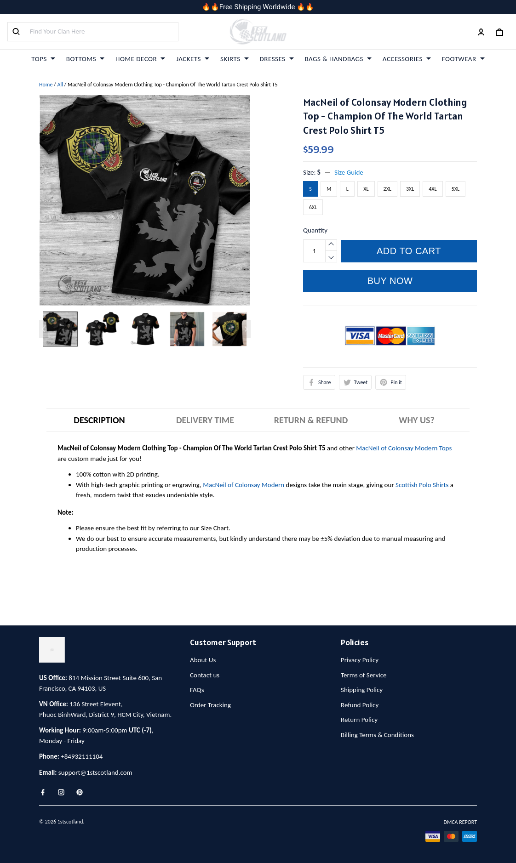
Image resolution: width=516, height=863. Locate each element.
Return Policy (359, 719)
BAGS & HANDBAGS (338, 59)
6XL (313, 207)
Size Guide (348, 172)
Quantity (315, 230)
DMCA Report (460, 822)
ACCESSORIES (407, 59)
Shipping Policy (362, 690)
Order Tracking (210, 705)
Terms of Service (364, 675)
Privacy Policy (359, 660)
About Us (203, 660)
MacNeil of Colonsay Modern (243, 485)
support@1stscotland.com (95, 772)
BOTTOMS (85, 59)
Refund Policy (359, 705)
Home (45, 84)
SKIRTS (234, 59)
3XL (410, 189)
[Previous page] (43, 329)
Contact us (204, 675)
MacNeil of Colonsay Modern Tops (404, 448)
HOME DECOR (140, 59)
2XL (387, 189)
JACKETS (192, 59)
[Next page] (246, 329)
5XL (455, 189)
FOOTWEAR (463, 59)
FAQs (197, 690)
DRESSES (277, 59)
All (60, 84)
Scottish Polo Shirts (422, 485)
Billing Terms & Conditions (377, 735)
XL (365, 189)
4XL (432, 189)
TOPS (43, 59)
